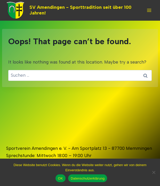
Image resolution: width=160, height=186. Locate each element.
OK (60, 178)
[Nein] (153, 172)
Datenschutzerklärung (88, 178)
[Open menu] (149, 10)
